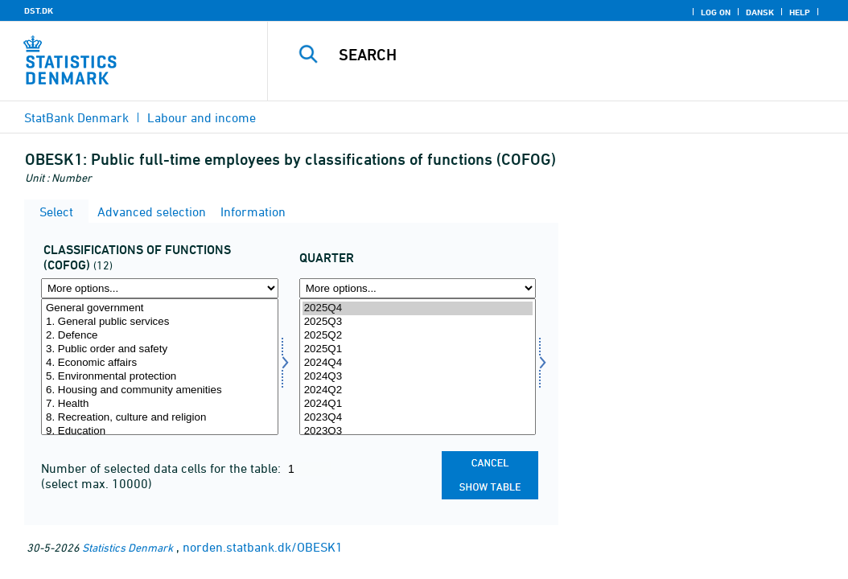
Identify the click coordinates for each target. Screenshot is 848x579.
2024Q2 (418, 390)
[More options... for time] (418, 288)
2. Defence (159, 336)
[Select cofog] (159, 366)
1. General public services (159, 322)
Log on (716, 12)
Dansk (760, 12)
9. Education (159, 431)
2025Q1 (418, 349)
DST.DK (38, 10)
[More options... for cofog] (159, 288)
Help (799, 12)
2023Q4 (418, 418)
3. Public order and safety (159, 349)
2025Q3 (418, 322)
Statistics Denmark (127, 547)
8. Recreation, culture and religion (159, 418)
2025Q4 (418, 308)
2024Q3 (418, 377)
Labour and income (201, 117)
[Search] (561, 55)
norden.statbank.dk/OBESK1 (263, 547)
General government (159, 308)
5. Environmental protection (159, 377)
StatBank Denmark (76, 117)
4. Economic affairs (159, 363)
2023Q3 (418, 431)
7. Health (159, 404)
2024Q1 (418, 404)
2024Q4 (418, 363)
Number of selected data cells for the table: (162, 468)
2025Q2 (418, 336)
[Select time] (418, 366)
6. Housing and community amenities (159, 390)
